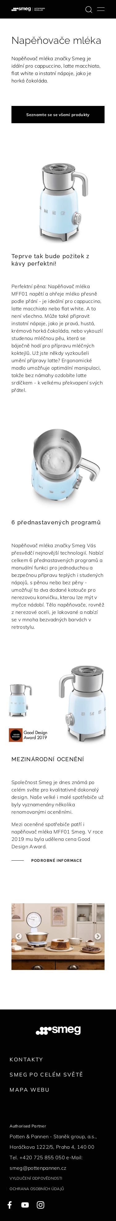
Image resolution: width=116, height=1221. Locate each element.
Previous (18, 936)
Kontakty (26, 1059)
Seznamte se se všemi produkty (57, 114)
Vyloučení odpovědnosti (36, 1178)
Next (97, 936)
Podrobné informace (56, 860)
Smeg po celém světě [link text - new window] (46, 1074)
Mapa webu (29, 1089)
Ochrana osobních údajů (37, 1188)
